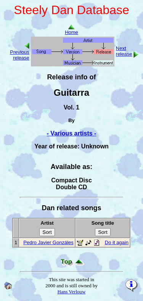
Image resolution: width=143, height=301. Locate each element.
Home (71, 30)
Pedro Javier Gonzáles (48, 242)
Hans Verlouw (72, 292)
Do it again (117, 242)
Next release (124, 51)
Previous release (19, 55)
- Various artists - (71, 133)
